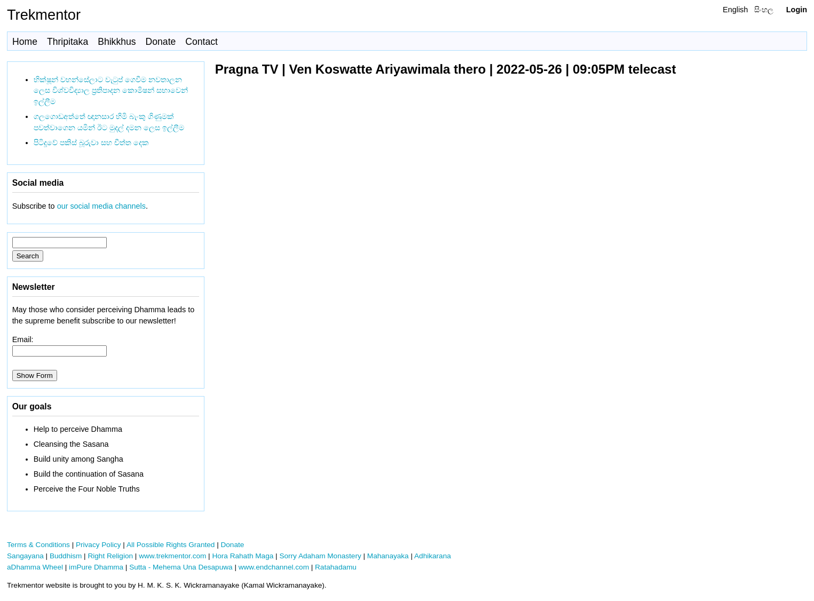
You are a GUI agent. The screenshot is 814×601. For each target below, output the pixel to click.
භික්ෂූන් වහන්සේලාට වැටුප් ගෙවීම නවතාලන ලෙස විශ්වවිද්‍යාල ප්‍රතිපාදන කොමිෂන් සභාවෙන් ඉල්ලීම (111, 90)
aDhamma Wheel (35, 567)
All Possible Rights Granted (171, 545)
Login (796, 9)
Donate (161, 41)
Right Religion (110, 556)
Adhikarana (432, 556)
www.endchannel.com (274, 567)
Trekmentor (44, 14)
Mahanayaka (388, 556)
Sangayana (25, 556)
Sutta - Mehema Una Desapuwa (180, 567)
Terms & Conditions (38, 545)
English (735, 9)
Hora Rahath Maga (242, 556)
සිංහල (763, 9)
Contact (201, 41)
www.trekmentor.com (172, 556)
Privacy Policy (98, 545)
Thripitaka (67, 41)
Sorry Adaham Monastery (320, 556)
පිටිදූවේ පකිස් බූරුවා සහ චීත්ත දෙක (91, 142)
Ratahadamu (336, 567)
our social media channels (101, 206)
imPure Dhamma (96, 567)
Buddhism (66, 556)
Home (24, 41)
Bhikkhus (117, 41)
